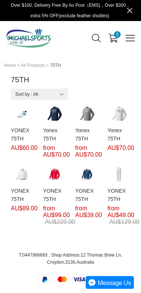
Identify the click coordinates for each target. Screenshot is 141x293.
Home (10, 65)
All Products (33, 65)
